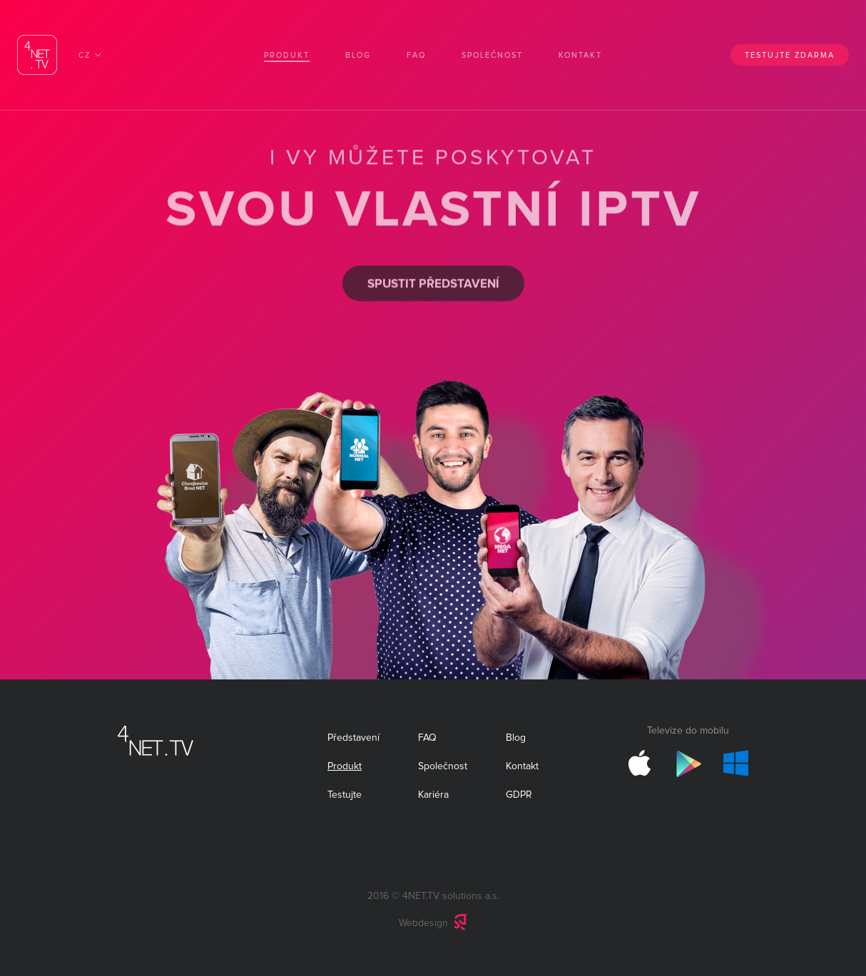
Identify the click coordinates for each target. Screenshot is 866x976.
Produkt (287, 55)
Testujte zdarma (790, 55)
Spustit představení (433, 281)
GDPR (519, 795)
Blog (358, 55)
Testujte (344, 795)
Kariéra (433, 795)
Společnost (492, 55)
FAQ (416, 55)
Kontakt (580, 55)
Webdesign (423, 923)
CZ (84, 55)
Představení (353, 738)
